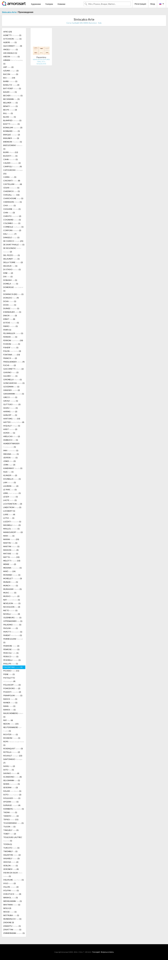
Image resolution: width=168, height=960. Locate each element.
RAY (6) (8, 720)
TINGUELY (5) (11, 830)
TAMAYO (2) (11, 816)
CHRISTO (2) (12, 216)
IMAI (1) (10, 450)
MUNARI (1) (10, 582)
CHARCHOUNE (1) (13, 198)
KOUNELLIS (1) (12, 479)
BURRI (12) (10, 152)
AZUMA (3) (11, 71)
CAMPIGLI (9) (12, 166)
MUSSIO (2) (11, 596)
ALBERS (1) (10, 42)
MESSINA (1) (12, 568)
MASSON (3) (11, 550)
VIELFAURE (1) (13, 880)
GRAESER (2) (11, 390)
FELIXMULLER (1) (13, 333)
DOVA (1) (9, 301)
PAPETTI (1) (12, 632)
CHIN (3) (9, 212)
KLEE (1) (8, 472)
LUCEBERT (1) (9, 511)
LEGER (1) (10, 497)
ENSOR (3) (10, 315)
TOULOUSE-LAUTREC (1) (12, 839)
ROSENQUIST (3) (13, 748)
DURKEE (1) (11, 308)
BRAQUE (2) (11, 134)
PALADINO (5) (12, 624)
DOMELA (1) (10, 284)
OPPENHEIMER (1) (12, 621)
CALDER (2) (12, 163)
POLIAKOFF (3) (12, 685)
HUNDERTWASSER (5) (11, 445)
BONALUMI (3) (12, 127)
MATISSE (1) (10, 553)
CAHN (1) (10, 159)
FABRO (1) (10, 326)
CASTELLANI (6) (12, 184)
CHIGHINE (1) (12, 209)
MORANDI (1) (11, 575)
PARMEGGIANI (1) (13, 641)
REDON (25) (11, 724)
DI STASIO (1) (12, 269)
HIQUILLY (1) (11, 426)
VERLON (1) (10, 865)
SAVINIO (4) (11, 773)
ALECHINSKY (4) (12, 46)
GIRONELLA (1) (12, 379)
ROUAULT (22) (12, 755)
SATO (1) (8, 770)
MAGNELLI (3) (12, 525)
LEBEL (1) (12, 493)
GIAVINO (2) (11, 372)
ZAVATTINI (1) (12, 929)
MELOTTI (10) (11, 561)
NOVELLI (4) (11, 614)
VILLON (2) (11, 887)
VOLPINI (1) (11, 890)
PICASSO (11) (11, 671)
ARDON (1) (11, 56)
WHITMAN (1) (11, 905)
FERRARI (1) (10, 337)
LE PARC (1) (10, 489)
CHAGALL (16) (11, 195)
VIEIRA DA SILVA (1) (12, 874)
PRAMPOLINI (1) (12, 695)
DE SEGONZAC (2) (12, 250)
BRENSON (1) (12, 142)
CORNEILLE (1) (13, 227)
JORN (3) (9, 465)
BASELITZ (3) (11, 85)
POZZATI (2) (12, 692)
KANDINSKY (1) (12, 468)
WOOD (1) (10, 912)
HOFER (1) (9, 433)
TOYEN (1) (7, 844)
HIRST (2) (10, 429)
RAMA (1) (9, 706)
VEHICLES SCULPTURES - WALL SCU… (41, 60)
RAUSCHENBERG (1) (13, 715)
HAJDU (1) (10, 408)
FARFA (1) (7, 330)
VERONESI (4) (11, 869)
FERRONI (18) (13, 340)
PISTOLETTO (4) (9, 679)
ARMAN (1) (13, 62)
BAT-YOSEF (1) (12, 88)
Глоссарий (96, 952)
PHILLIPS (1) (10, 663)
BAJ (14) (9, 78)
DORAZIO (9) (11, 298)
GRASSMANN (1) (13, 394)
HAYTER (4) (13, 422)
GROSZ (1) (10, 401)
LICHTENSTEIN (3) (12, 504)
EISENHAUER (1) (12, 312)
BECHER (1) (13, 95)
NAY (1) (11, 600)
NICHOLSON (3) (11, 607)
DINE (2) (8, 273)
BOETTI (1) (11, 124)
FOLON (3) (12, 351)
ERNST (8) (9, 319)
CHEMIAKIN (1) (12, 202)
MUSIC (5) (9, 593)
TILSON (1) (9, 826)
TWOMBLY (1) (10, 851)
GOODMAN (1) (11, 386)
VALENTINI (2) (12, 855)
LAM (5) (9, 482)
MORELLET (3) (12, 578)
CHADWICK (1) (11, 191)
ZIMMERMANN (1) (14, 933)
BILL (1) (8, 113)
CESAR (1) (11, 188)
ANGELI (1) (10, 49)
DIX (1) (8, 276)
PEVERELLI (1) (12, 660)
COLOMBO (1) (11, 223)
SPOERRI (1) (11, 802)
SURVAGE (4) (11, 805)
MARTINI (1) (11, 546)
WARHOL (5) (10, 897)
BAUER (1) (10, 92)
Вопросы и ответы (107, 952)
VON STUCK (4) (12, 894)
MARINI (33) (11, 539)
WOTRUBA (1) (11, 915)
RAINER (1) (10, 702)
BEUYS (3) (10, 110)
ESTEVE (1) (11, 322)
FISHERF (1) (10, 347)
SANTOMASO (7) (12, 761)
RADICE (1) (10, 699)
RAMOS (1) (9, 710)
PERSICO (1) (10, 656)
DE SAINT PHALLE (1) (13, 244)
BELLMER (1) (10, 103)
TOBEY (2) (9, 834)
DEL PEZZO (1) (11, 255)
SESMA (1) (11, 784)
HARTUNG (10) (11, 418)
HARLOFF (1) (10, 415)
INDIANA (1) (11, 454)
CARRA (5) (9, 177)
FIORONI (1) (11, 344)
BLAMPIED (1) (12, 120)
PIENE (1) (9, 674)
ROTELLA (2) (11, 752)
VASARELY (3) (11, 858)
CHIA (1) (9, 205)
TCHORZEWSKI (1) (13, 823)
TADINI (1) (10, 812)
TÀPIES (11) (10, 819)
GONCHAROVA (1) (14, 383)
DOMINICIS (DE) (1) (13, 294)
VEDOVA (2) (10, 862)
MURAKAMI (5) (12, 589)
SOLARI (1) (12, 791)
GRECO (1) (10, 397)
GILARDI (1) (10, 376)
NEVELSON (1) (11, 603)
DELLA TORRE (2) (13, 262)
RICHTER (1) (10, 734)
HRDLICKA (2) (11, 436)
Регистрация (140, 4)
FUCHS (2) (9, 365)
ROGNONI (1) (11, 738)
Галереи (49, 4)
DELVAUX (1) (10, 266)
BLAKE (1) (9, 117)
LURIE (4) (9, 514)
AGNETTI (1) (12, 35)
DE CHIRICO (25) (13, 241)
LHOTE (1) (10, 500)
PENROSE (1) (11, 649)
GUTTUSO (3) (11, 404)
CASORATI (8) (11, 180)
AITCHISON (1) (12, 39)
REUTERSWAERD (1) (12, 729)
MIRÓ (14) (9, 571)
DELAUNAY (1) (11, 259)
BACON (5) (10, 74)
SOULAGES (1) (11, 798)
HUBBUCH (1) (10, 440)
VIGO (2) (9, 883)
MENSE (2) (9, 564)
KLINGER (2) (10, 475)
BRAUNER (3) (11, 138)
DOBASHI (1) (10, 280)
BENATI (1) (10, 106)
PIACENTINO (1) (12, 667)
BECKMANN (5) (11, 99)
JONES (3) (9, 461)
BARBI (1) (10, 81)
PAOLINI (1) (10, 628)
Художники (36, 4)
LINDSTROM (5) (12, 507)
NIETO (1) (10, 610)
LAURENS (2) (10, 486)
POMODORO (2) (11, 688)
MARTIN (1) (10, 543)
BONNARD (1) (11, 131)
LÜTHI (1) (8, 518)
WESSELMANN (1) (12, 901)
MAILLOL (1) (11, 529)
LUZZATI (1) (12, 521)
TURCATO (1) (11, 848)
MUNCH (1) (10, 585)
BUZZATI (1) (10, 156)
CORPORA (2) (12, 230)
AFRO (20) (7, 32)
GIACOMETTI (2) (13, 369)
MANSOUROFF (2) (13, 532)
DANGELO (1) (11, 237)
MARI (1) (8, 536)
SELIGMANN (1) (11, 780)
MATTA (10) (11, 557)
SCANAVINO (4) (12, 777)
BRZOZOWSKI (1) (12, 147)
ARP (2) (8, 67)
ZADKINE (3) (8, 922)
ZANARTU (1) (12, 926)
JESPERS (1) (10, 457)
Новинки (61, 4)
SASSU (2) (9, 766)
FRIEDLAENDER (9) (14, 362)
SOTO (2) (12, 794)
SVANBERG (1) (13, 809)
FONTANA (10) (11, 354)
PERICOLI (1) (11, 653)
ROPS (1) (13, 743)
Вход (152, 4)
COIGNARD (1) (12, 220)
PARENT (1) (12, 635)
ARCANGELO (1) (10, 53)
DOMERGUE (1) (13, 289)
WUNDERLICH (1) (12, 919)
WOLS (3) (7, 908)
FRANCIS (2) (10, 358)
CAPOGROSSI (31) (13, 172)
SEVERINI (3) (10, 787)
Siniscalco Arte (9, 12)
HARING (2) (10, 411)
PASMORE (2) (11, 646)
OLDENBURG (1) (12, 617)
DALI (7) (9, 234)
